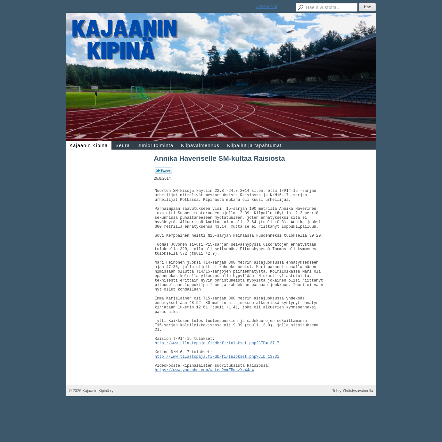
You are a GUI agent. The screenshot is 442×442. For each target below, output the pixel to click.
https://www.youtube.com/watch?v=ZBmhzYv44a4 (204, 409)
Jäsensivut (266, 6)
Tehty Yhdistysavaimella (352, 430)
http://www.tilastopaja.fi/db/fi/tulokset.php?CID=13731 (217, 393)
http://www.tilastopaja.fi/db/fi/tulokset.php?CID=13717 (217, 376)
